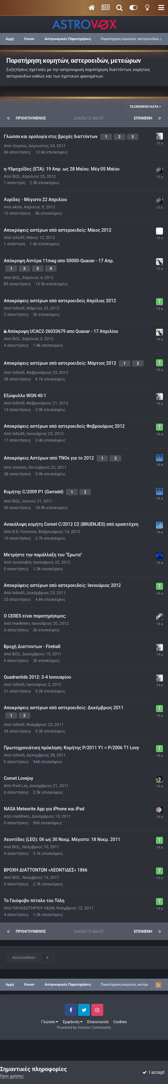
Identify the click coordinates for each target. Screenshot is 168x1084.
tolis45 (18, 237)
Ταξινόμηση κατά (145, 106)
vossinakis (22, 562)
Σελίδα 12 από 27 (90, 118)
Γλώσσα (49, 1022)
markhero (21, 623)
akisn (17, 207)
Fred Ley (19, 785)
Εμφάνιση (72, 1022)
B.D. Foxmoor (24, 531)
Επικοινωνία (97, 1022)
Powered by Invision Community (84, 1027)
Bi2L (16, 176)
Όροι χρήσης (12, 1076)
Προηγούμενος (31, 118)
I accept (153, 1072)
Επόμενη (143, 118)
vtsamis (19, 145)
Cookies (120, 1022)
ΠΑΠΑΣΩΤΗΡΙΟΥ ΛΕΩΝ (33, 908)
